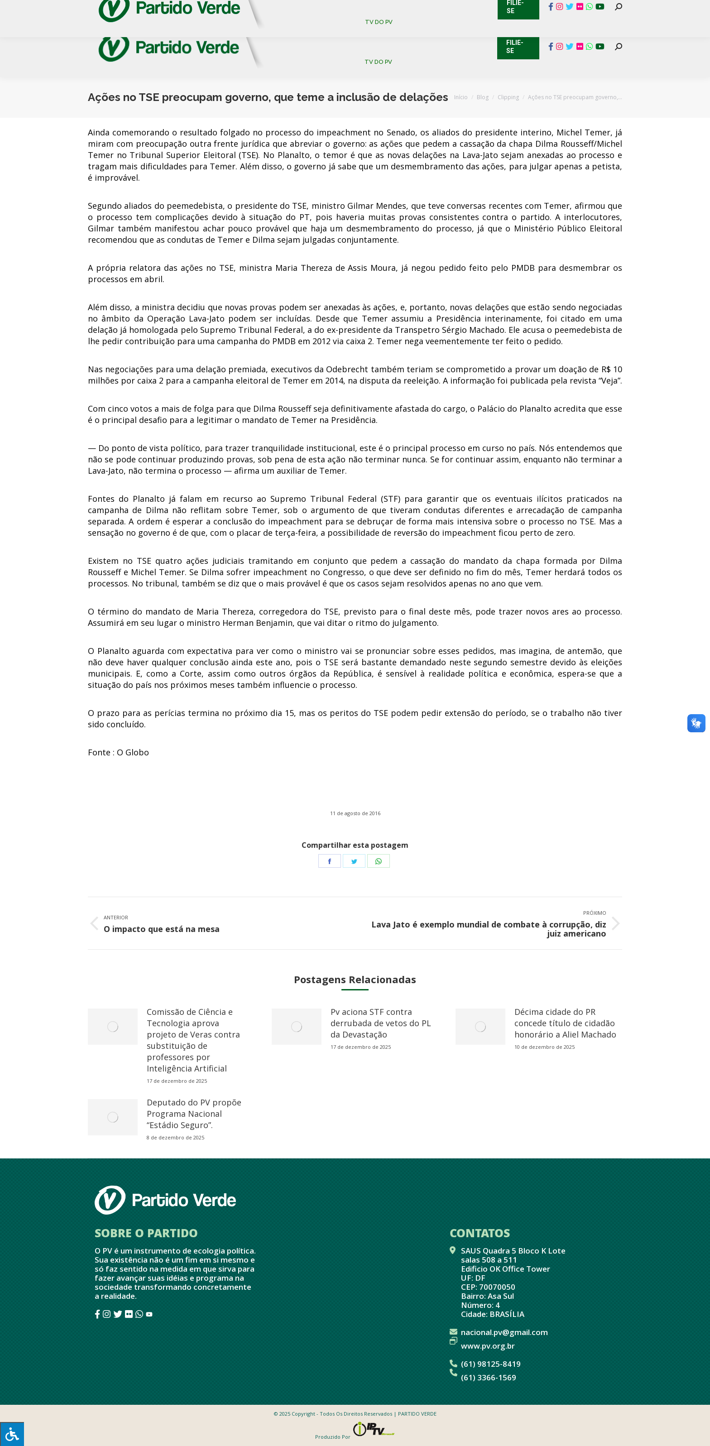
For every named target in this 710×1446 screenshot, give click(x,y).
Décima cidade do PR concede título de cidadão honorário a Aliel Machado (565, 1023)
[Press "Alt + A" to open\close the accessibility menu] (12, 1434)
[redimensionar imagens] (113, 1027)
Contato (80, 9)
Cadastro (126, 9)
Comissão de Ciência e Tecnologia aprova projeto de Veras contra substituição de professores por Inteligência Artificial (193, 1040)
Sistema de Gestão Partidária (209, 9)
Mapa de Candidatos (309, 9)
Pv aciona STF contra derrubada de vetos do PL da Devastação (381, 1023)
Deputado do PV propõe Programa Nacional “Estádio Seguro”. (194, 1113)
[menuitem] (300, 31)
